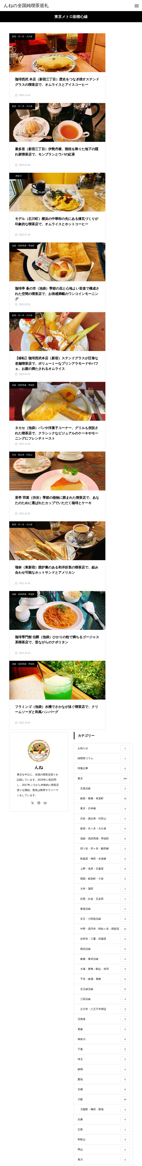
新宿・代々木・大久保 (22, 36)
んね (39, 442)
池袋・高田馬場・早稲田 (88, 110)
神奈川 (19, 110)
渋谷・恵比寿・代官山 (22, 258)
